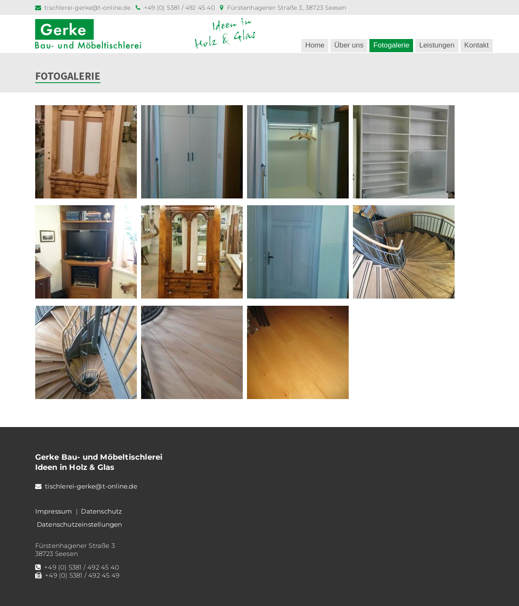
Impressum (53, 511)
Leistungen (436, 45)
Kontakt (476, 45)
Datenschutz (101, 511)
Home (314, 45)
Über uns (349, 45)
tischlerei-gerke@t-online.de (87, 7)
